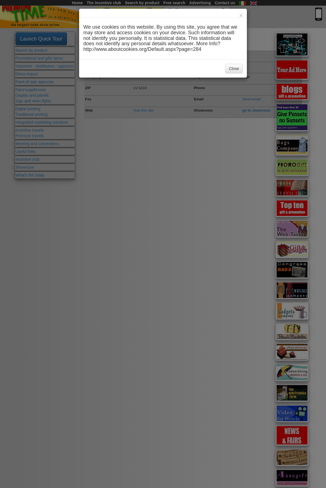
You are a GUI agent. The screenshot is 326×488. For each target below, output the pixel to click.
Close (234, 68)
